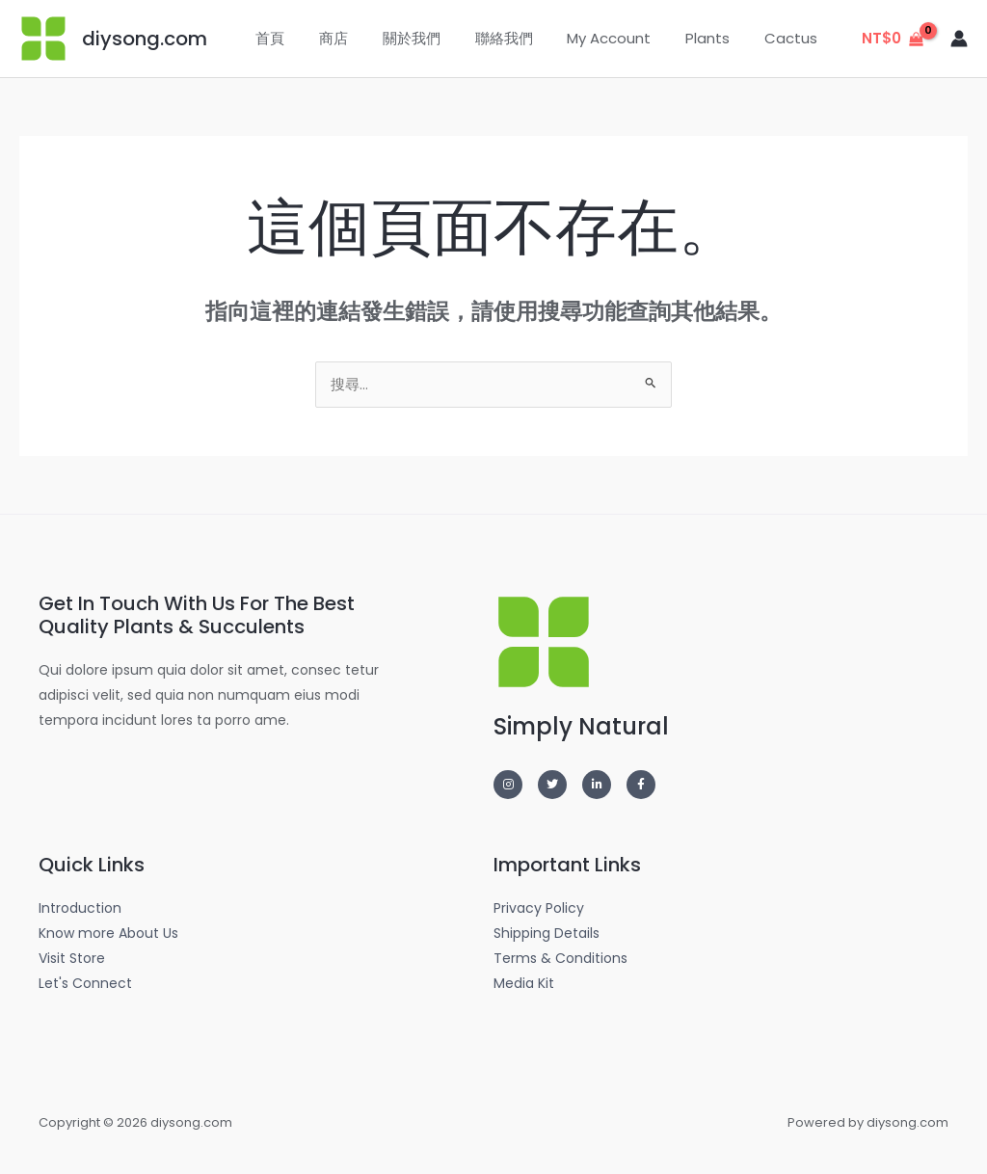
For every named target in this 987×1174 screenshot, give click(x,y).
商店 (364, 38)
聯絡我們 (523, 38)
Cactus (793, 38)
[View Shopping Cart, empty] (892, 39)
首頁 (306, 38)
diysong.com (144, 38)
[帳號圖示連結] (959, 38)
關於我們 (437, 38)
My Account (623, 38)
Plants (716, 38)
